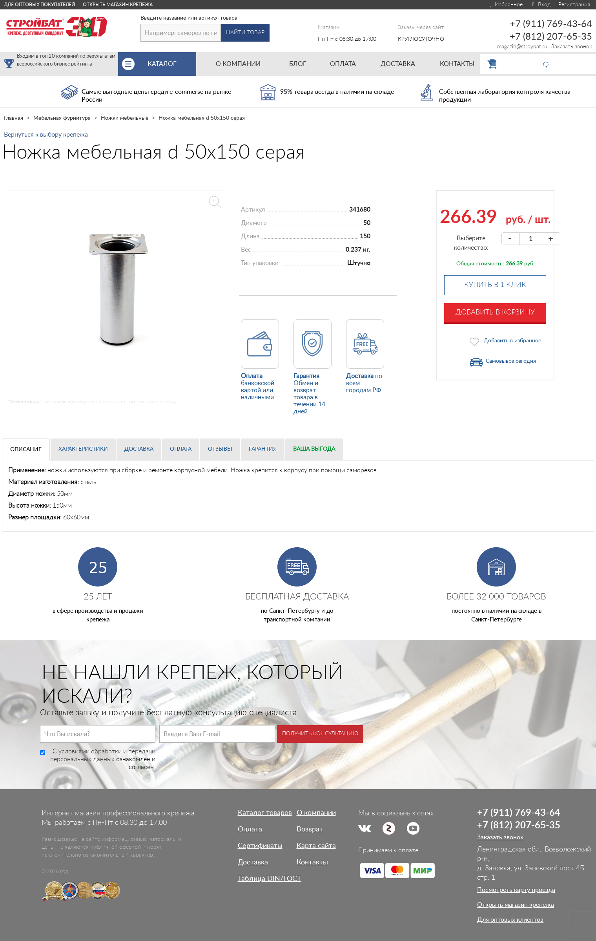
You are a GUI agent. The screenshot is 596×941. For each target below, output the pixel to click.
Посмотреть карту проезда (516, 890)
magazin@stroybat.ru (522, 46)
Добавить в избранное (512, 341)
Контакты (312, 862)
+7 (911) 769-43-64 (551, 24)
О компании (316, 813)
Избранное (506, 4)
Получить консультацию (320, 733)
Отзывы (220, 449)
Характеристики (83, 449)
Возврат (310, 829)
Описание (26, 449)
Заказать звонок (571, 46)
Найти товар (245, 32)
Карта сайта (316, 846)
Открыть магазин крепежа (118, 4)
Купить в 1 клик (495, 285)
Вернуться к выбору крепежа (46, 135)
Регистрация (574, 4)
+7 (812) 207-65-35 (551, 37)
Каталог (172, 64)
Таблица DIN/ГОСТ (269, 879)
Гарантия (263, 449)
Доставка (138, 449)
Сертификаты (260, 846)
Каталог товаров (265, 813)
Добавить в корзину (495, 312)
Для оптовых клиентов (510, 920)
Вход (540, 4)
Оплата (180, 449)
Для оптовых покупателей (39, 4)
